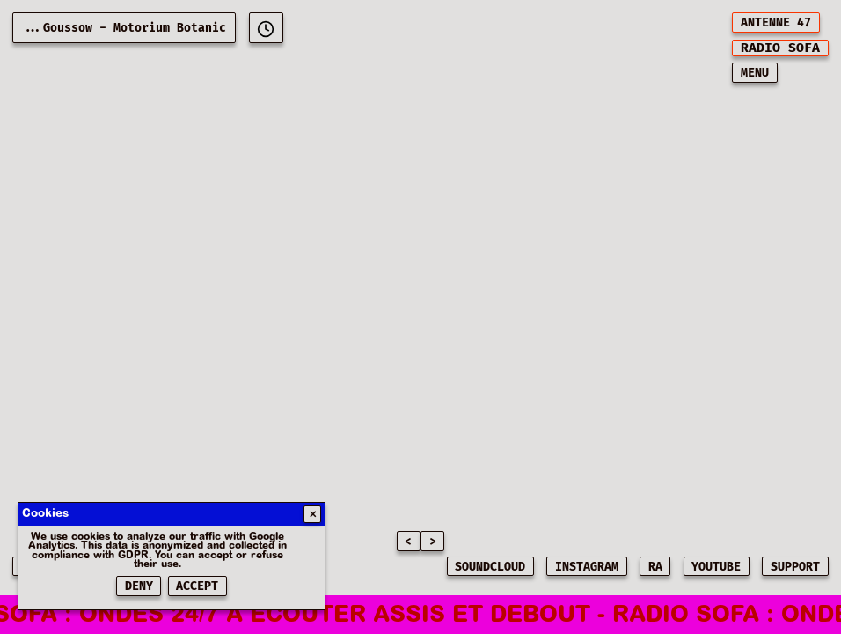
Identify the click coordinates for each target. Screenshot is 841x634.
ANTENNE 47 (776, 23)
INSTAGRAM (586, 567)
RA (655, 567)
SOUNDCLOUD (490, 567)
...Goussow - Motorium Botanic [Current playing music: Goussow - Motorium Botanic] (124, 28)
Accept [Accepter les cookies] (197, 586)
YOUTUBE (716, 567)
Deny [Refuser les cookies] (139, 586)
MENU (755, 73)
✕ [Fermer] (313, 514)
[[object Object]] (266, 27)
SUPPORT (795, 567)
